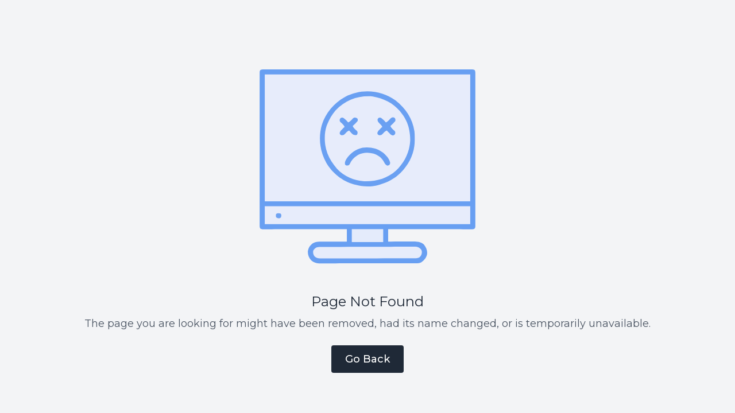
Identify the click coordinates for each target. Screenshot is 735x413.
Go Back (367, 359)
